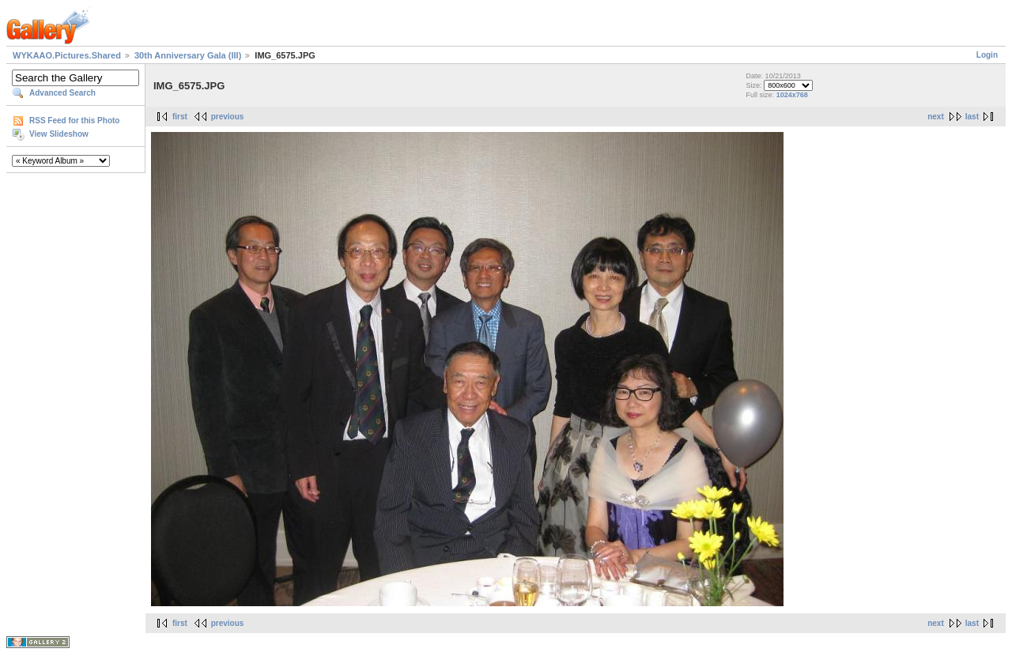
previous (227, 116)
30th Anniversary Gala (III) (187, 55)
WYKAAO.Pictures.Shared (67, 55)
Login (987, 55)
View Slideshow (59, 134)
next (935, 116)
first (179, 116)
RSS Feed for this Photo (74, 120)
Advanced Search (62, 93)
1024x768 (792, 95)
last (972, 116)
